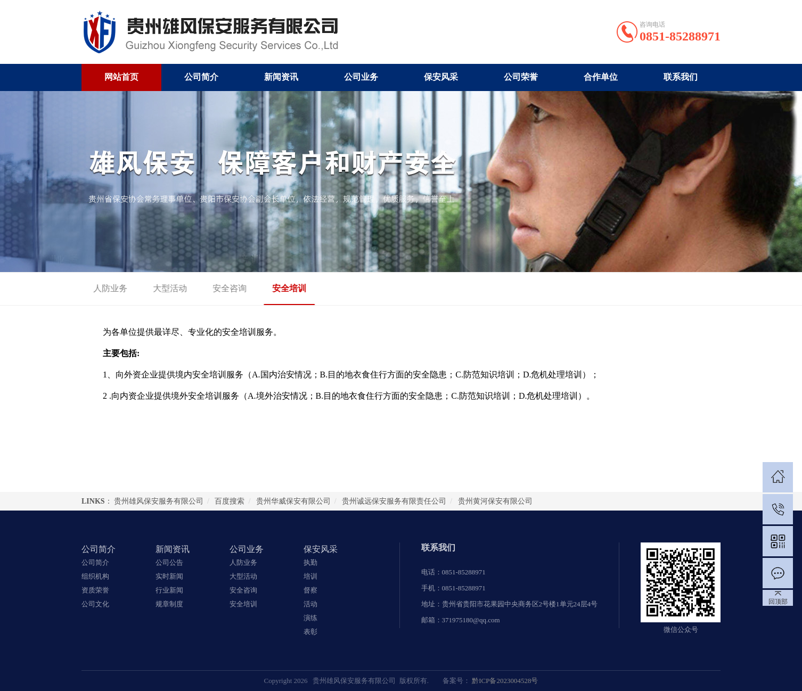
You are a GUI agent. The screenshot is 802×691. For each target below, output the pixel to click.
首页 (680, 289)
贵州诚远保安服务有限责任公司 (394, 501)
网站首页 (121, 76)
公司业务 (361, 76)
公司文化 (95, 604)
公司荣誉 (521, 76)
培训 (310, 576)
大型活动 (155, 288)
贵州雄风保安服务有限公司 (158, 501)
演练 (310, 618)
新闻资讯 (281, 76)
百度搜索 (229, 501)
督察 (310, 590)
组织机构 (95, 576)
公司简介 (201, 76)
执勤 (310, 562)
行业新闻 (169, 590)
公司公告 (169, 562)
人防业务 (95, 288)
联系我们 (681, 76)
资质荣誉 (95, 590)
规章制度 (169, 604)
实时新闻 (169, 576)
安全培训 (274, 288)
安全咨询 (215, 288)
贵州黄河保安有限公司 (495, 501)
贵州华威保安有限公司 (293, 501)
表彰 (310, 632)
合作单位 (601, 76)
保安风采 (441, 76)
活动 (310, 604)
